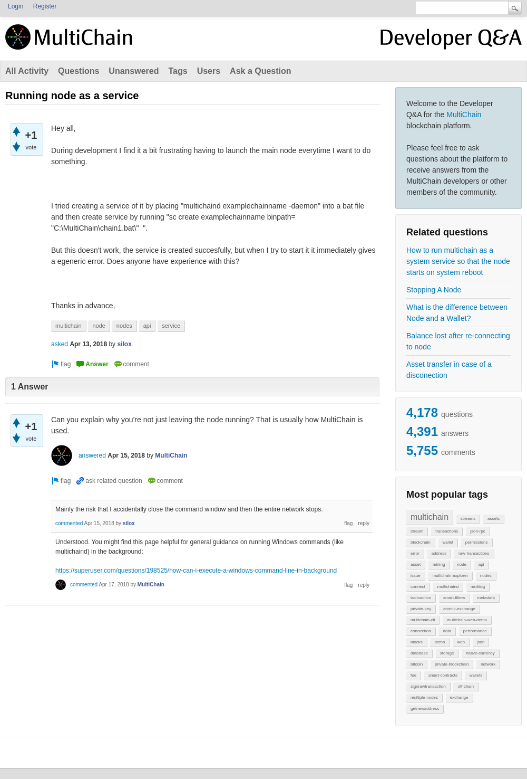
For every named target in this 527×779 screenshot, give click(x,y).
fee (413, 675)
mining (439, 564)
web (461, 642)
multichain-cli (423, 620)
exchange (459, 697)
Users (208, 70)
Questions (78, 70)
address (439, 553)
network (488, 664)
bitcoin (417, 664)
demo (439, 642)
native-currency (480, 653)
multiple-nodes (424, 697)
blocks (417, 642)
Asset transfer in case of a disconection (449, 369)
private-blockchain (452, 664)
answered (92, 455)
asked (59, 344)
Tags (177, 70)
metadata (485, 597)
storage (447, 653)
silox (124, 344)
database (419, 653)
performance (475, 631)
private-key (421, 608)
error (415, 553)
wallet (448, 542)
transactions (446, 531)
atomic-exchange (459, 608)
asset (416, 564)
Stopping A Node (433, 290)
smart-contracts (442, 675)
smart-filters (454, 597)
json (481, 642)
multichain (429, 516)
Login (15, 6)
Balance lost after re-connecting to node (458, 341)
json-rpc (477, 531)
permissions (476, 542)
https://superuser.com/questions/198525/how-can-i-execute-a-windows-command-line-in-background (196, 570)
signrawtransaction (428, 686)
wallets (476, 675)
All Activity (26, 70)
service (171, 325)
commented (69, 523)
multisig (478, 586)
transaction (421, 597)
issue (416, 575)
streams (468, 518)
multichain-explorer (450, 575)
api (481, 564)
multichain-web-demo (467, 620)
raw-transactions (474, 553)
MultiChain (463, 114)
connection (421, 631)
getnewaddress (425, 708)
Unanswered (134, 70)
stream (417, 531)
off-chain (465, 686)
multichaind (447, 586)
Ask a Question (260, 70)
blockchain (421, 542)
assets (493, 518)
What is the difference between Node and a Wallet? (457, 312)
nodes (486, 575)
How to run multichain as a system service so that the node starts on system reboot (458, 261)
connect (418, 586)
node (461, 564)
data (447, 631)
